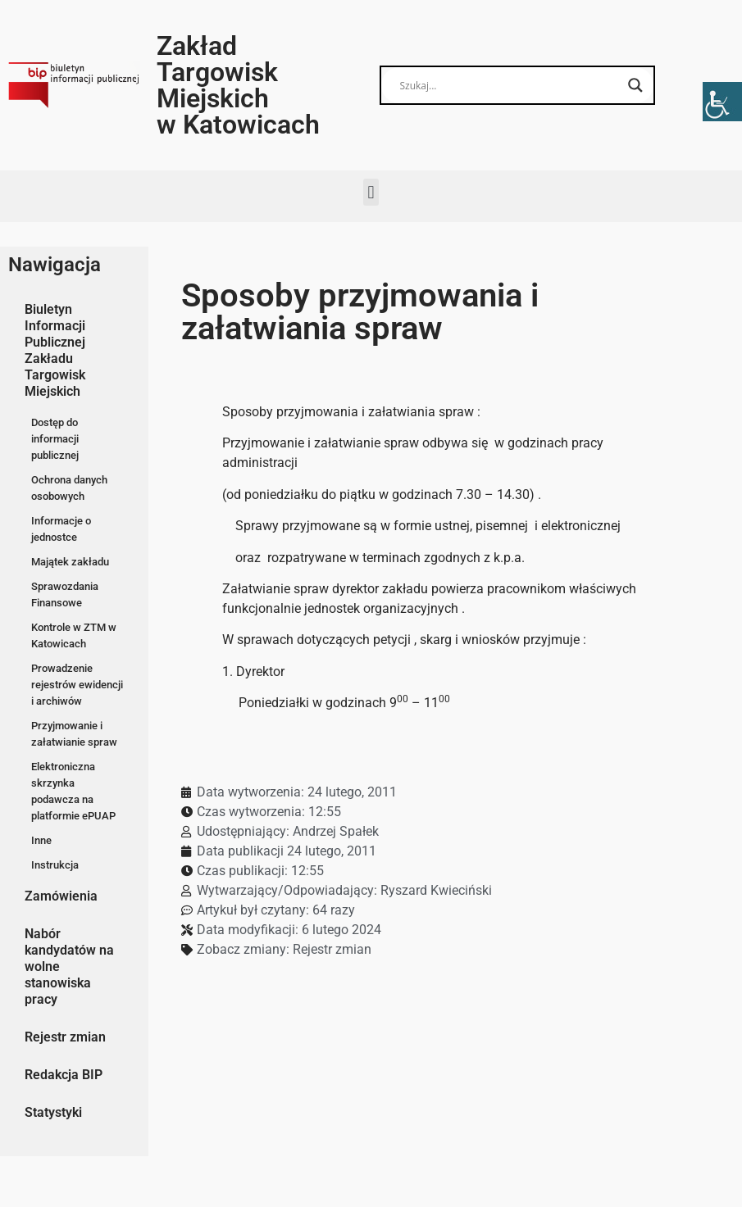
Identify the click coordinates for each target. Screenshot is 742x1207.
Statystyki (53, 1112)
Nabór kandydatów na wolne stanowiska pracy (69, 966)
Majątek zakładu (70, 562)
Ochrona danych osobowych (69, 488)
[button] (371, 192)
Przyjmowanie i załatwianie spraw (74, 733)
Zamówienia (61, 896)
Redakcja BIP (63, 1074)
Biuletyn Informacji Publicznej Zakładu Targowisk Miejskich (55, 350)
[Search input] (510, 85)
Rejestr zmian (65, 1037)
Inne (41, 840)
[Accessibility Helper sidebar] (722, 101)
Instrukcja (55, 865)
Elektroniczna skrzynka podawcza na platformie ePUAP (73, 791)
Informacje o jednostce (61, 529)
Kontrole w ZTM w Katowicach (73, 635)
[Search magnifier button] (635, 85)
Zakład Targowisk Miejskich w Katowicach (238, 85)
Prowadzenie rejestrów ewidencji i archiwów (77, 684)
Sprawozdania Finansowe (64, 594)
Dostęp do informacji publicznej (55, 438)
